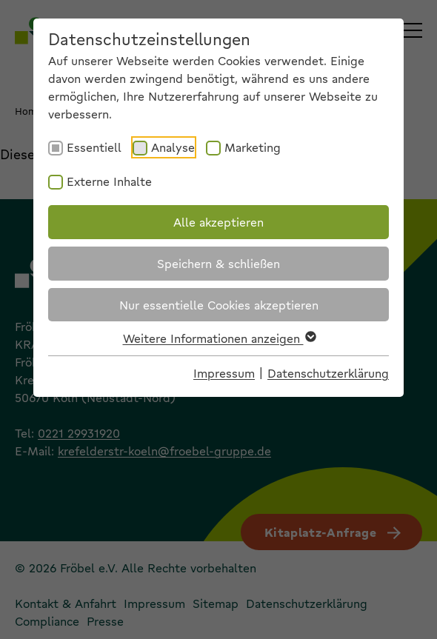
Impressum (224, 373)
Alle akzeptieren (218, 222)
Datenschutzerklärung (328, 373)
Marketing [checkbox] (252, 147)
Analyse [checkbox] (173, 147)
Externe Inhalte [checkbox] (109, 181)
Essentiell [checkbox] (94, 147)
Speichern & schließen (218, 263)
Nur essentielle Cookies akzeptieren (218, 304)
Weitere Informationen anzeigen (219, 338)
